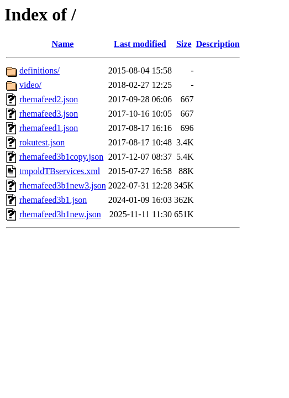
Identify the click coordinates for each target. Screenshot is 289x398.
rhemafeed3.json (48, 113)
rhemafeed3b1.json (53, 200)
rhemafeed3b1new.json (60, 214)
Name (62, 44)
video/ (30, 85)
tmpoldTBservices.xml (59, 171)
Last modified (140, 44)
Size (184, 44)
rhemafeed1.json (48, 128)
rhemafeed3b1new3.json (62, 185)
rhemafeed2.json (48, 99)
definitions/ (39, 70)
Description (218, 44)
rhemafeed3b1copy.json (61, 156)
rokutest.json (42, 142)
